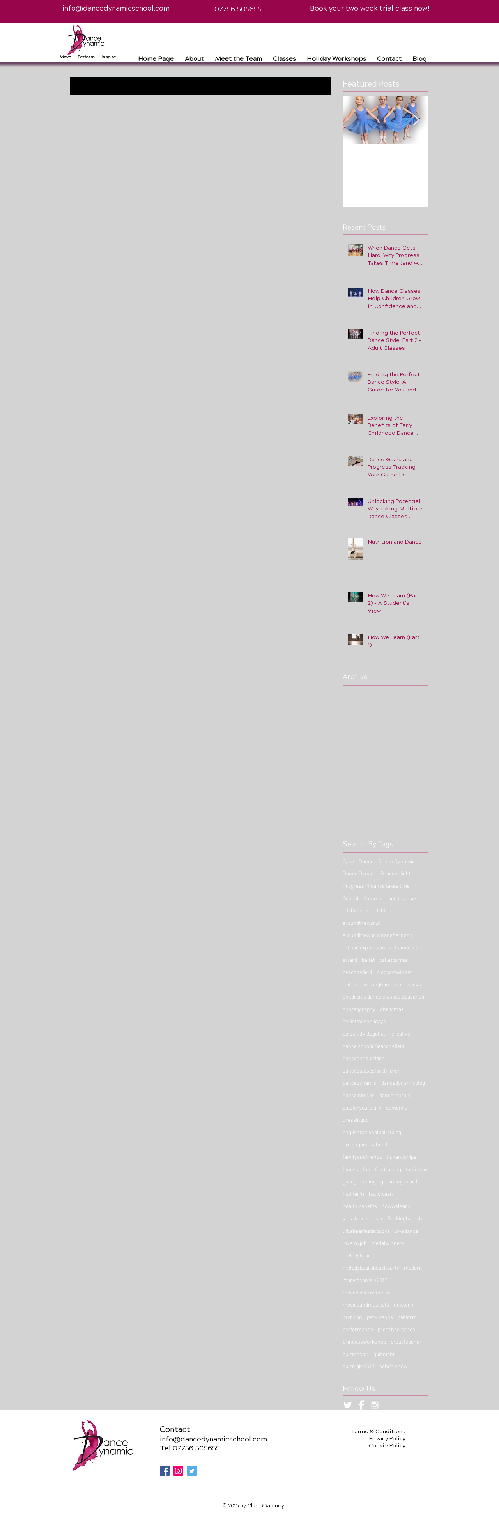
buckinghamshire (382, 985)
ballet (368, 960)
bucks (414, 985)
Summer (373, 899)
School (351, 899)
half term (353, 1194)
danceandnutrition (364, 1058)
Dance (366, 862)
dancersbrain (395, 1095)
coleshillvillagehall (365, 1034)
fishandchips (401, 1157)
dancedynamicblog (403, 1083)
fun (366, 1170)
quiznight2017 (359, 1366)
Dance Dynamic (396, 862)
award (350, 960)
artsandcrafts (405, 948)
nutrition (352, 1317)
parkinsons (380, 1317)
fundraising (388, 1170)
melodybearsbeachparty (371, 1268)
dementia (396, 1108)
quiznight (384, 1354)
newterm (404, 1305)
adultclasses (403, 899)
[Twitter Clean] (347, 1405)
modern (413, 1268)
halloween (381, 1194)
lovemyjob (354, 1243)
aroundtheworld (361, 923)
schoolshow (393, 1366)
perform (407, 1317)
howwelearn (396, 1206)
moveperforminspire (367, 1293)
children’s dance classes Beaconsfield (385, 997)
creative (400, 1034)
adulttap (382, 911)
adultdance (355, 911)
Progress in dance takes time (376, 886)
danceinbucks (359, 1095)
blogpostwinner (394, 972)
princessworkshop (364, 1342)
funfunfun (417, 1170)
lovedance (406, 1231)
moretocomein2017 (365, 1280)
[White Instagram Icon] (375, 1405)
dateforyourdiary (362, 1108)
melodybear (356, 1256)
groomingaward (398, 1182)
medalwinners (388, 1243)
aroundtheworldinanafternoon (377, 935)
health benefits (360, 1206)
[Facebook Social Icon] (165, 1471)
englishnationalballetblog (372, 1133)
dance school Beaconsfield (373, 1046)
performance (358, 1329)
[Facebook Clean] (361, 1405)
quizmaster (356, 1354)
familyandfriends (362, 1157)
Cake (348, 862)
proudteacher (406, 1342)
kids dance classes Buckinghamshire (385, 1219)
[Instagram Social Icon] (178, 1471)
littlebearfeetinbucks (366, 1231)
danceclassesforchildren (372, 1071)
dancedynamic (360, 1083)
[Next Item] (415, 120)
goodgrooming (359, 1182)
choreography (359, 1009)
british (350, 985)
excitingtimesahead (365, 1145)
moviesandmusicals (366, 1305)
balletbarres (393, 960)
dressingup (355, 1120)
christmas (392, 1009)
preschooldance (396, 1329)
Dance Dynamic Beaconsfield (376, 874)
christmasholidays (364, 1021)
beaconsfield (357, 972)
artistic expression (364, 948)
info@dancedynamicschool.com (116, 8)
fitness (350, 1170)
